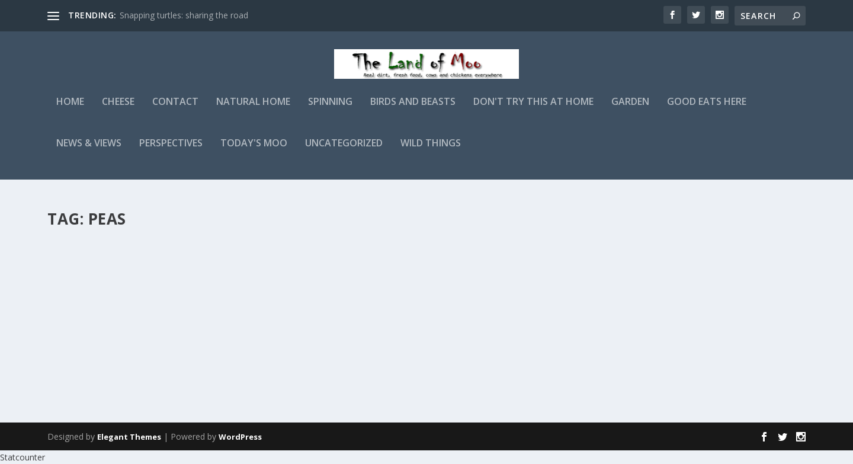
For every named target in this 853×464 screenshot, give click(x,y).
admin (80, 272)
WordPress (240, 436)
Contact (175, 110)
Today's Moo (253, 152)
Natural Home (253, 110)
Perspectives (171, 152)
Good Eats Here (706, 110)
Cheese (118, 110)
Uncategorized (344, 152)
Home (70, 110)
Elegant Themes (129, 436)
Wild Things (430, 152)
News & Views (88, 152)
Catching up (382, 253)
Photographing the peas (128, 253)
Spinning (330, 110)
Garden (630, 110)
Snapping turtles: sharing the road (184, 15)
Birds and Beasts (413, 110)
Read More (90, 361)
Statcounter (22, 457)
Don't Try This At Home (533, 110)
